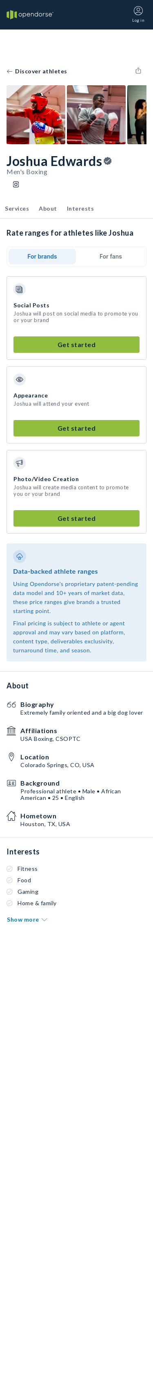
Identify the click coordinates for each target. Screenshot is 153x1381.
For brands (42, 256)
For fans (111, 256)
